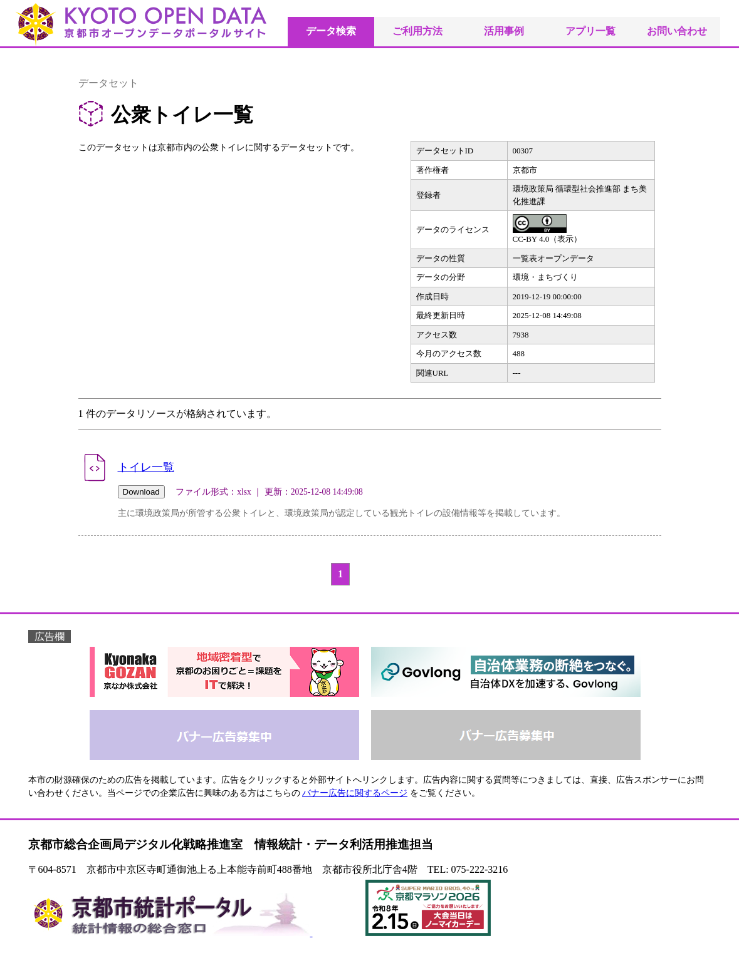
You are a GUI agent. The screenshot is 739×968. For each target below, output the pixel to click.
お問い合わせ (677, 31)
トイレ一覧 (146, 467)
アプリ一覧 (590, 31)
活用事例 (504, 31)
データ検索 (331, 31)
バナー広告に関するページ (354, 793)
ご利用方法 (417, 31)
